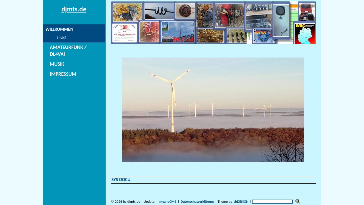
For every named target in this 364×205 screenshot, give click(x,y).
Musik (52, 57)
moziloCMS (167, 201)
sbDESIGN (240, 201)
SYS (114, 179)
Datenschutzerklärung (197, 201)
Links (55, 37)
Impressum (57, 67)
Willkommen (59, 29)
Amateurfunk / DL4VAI (69, 47)
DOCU (125, 179)
